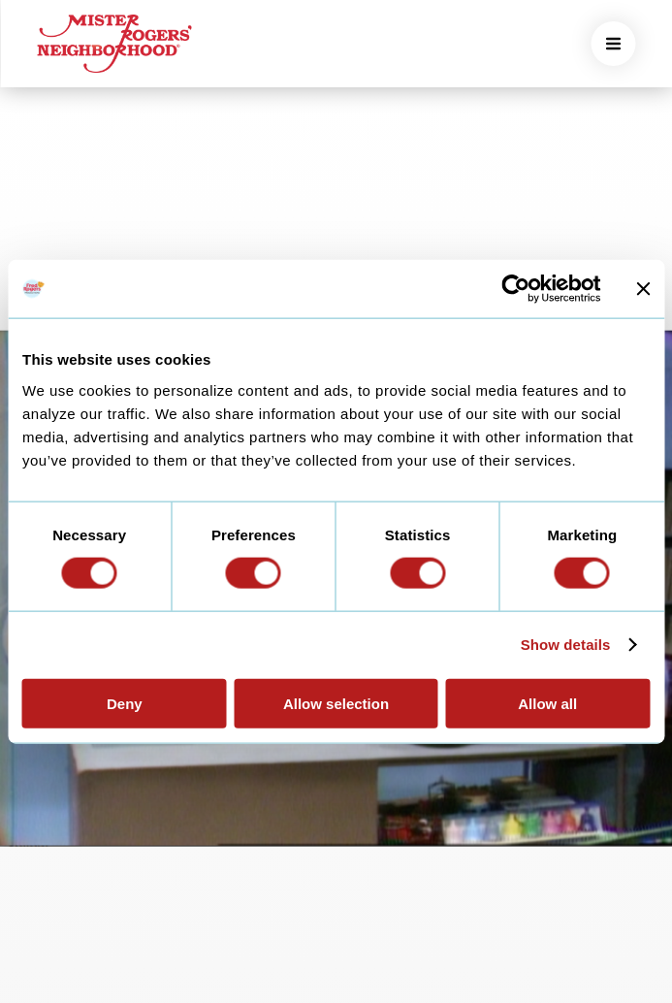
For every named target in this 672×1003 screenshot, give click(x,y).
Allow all (547, 703)
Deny (125, 703)
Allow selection (336, 703)
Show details (566, 644)
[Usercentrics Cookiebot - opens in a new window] (515, 289)
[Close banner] (643, 289)
